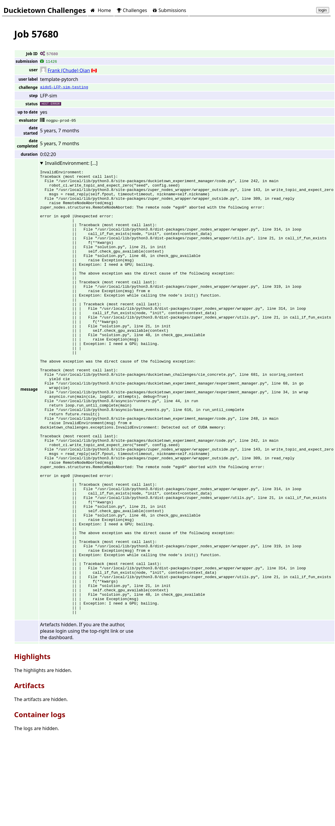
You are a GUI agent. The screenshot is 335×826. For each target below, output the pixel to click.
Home (101, 10)
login (323, 10)
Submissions (169, 10)
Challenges (132, 10)
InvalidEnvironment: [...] (71, 163)
